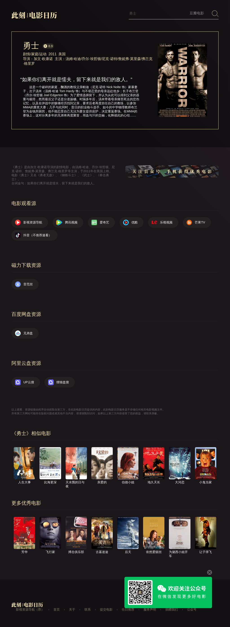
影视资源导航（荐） (30, 609)
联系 (87, 609)
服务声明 (150, 609)
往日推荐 (128, 609)
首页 (56, 609)
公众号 (192, 609)
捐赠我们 (171, 609)
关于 (72, 609)
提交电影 (106, 609)
